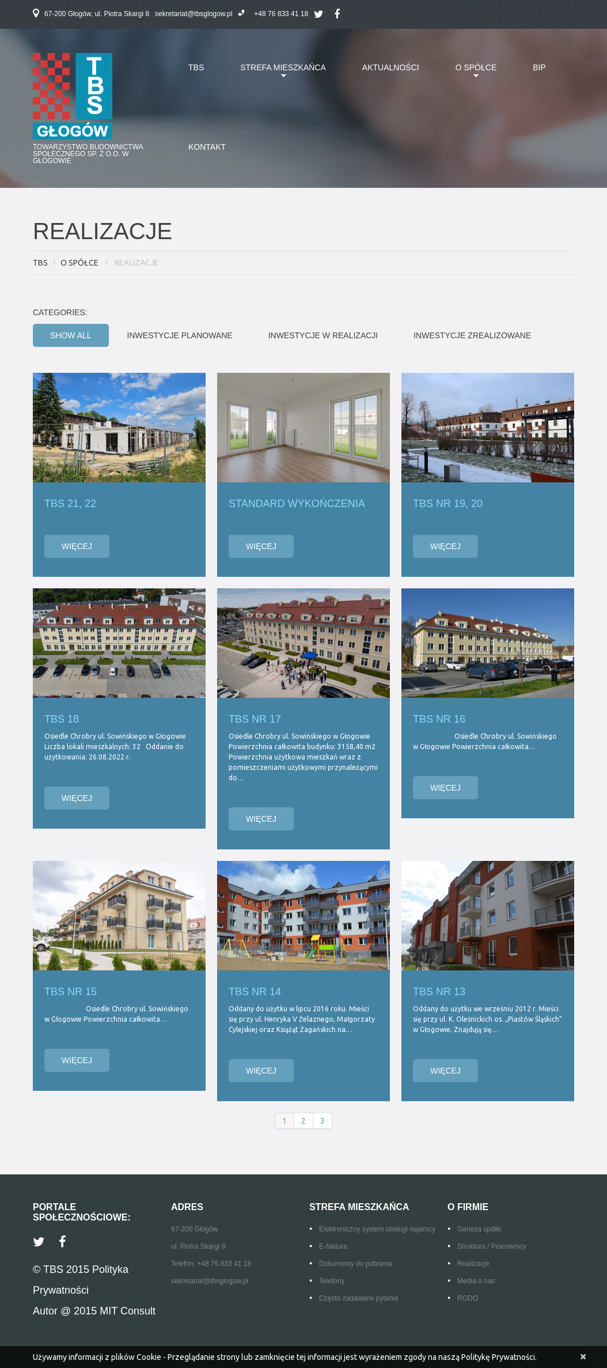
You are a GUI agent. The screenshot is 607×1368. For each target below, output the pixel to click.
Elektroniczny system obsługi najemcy (377, 1229)
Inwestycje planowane (180, 335)
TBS (196, 67)
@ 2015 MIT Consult (107, 1311)
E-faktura (333, 1246)
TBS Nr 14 (255, 991)
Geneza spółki (479, 1229)
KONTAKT (207, 147)
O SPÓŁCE (467, 74)
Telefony (332, 1281)
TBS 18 (61, 719)
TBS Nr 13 (439, 991)
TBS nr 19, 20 (448, 503)
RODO (467, 1298)
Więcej (77, 546)
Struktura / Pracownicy (491, 1246)
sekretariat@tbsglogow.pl (193, 14)
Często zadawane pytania (358, 1298)
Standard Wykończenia (297, 503)
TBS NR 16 (439, 719)
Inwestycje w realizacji (323, 335)
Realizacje (473, 1264)
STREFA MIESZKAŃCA (274, 74)
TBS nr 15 (70, 991)
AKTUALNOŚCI (390, 67)
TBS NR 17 (255, 719)
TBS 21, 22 (70, 503)
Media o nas (476, 1281)
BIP (539, 67)
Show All (71, 335)
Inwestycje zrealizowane (472, 335)
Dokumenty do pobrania (355, 1264)
